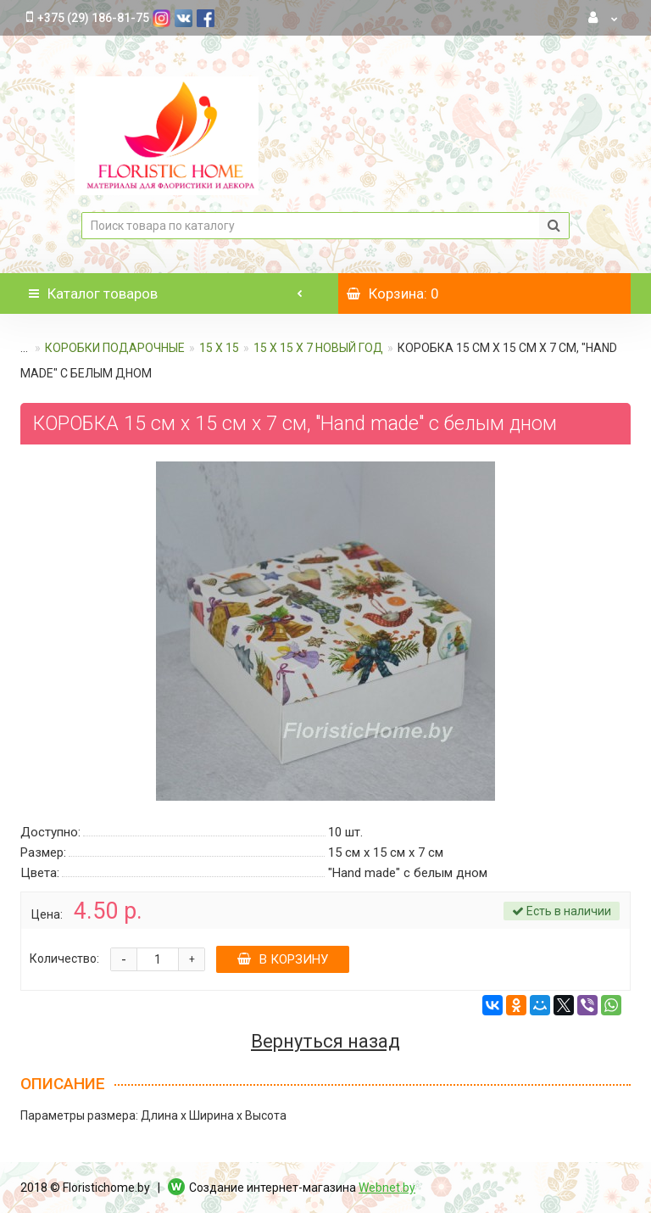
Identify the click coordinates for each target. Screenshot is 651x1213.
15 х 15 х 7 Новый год (318, 348)
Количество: (64, 958)
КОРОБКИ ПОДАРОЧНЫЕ (115, 348)
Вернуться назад (325, 1041)
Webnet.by (387, 1187)
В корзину (282, 959)
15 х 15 (219, 348)
